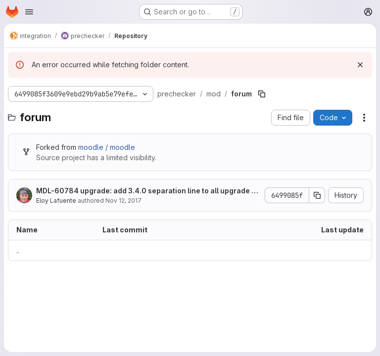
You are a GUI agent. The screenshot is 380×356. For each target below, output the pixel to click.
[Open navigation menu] (29, 12)
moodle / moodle (106, 147)
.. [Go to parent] (17, 250)
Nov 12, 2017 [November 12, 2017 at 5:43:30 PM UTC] (123, 200)
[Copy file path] (262, 94)
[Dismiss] (360, 65)
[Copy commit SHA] (317, 195)
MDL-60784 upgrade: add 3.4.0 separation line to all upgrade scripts (148, 191)
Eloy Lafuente (56, 200)
